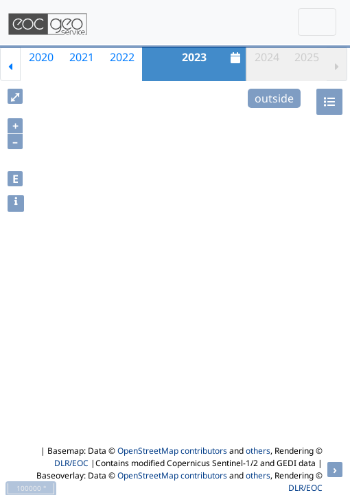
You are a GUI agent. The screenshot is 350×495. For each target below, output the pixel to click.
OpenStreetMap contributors (172, 450)
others (258, 450)
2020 (41, 57)
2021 (81, 57)
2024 (267, 57)
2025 (306, 57)
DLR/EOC (71, 463)
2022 (122, 57)
